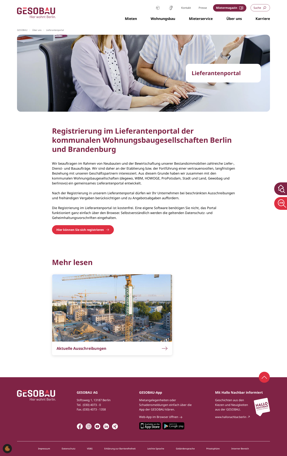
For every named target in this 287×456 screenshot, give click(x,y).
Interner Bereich (240, 448)
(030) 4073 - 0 (92, 405)
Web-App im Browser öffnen (158, 417)
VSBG (90, 448)
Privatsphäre (213, 448)
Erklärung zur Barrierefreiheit (120, 448)
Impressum (44, 448)
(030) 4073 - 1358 (94, 409)
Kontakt (186, 8)
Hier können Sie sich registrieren (80, 230)
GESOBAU (22, 30)
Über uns (37, 30)
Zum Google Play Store (173, 425)
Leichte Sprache (158, 8)
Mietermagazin (226, 8)
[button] (131, 19)
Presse (203, 8)
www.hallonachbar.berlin (230, 417)
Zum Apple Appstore (150, 425)
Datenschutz (68, 448)
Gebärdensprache (171, 8)
